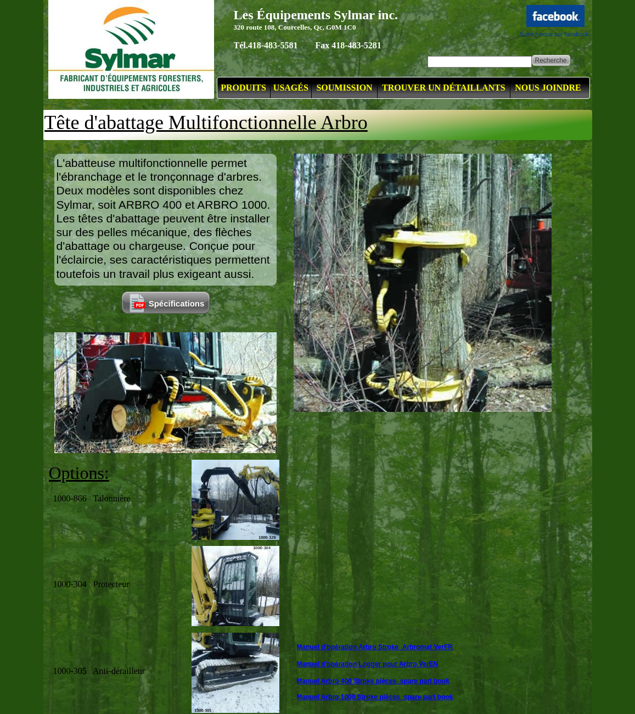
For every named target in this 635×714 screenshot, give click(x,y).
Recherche (550, 60)
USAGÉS (290, 87)
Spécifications (177, 303)
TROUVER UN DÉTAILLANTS (443, 87)
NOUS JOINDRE (548, 87)
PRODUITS (243, 87)
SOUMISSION (344, 87)
